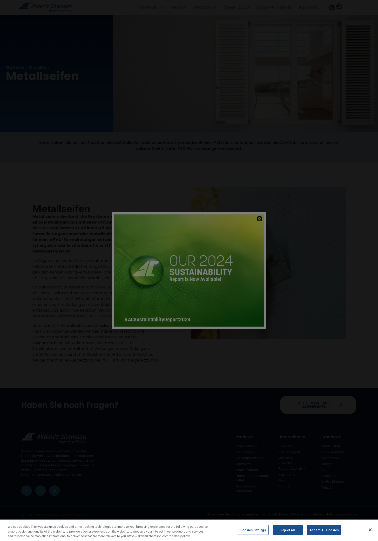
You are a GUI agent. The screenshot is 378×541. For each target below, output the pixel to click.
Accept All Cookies (324, 532)
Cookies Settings (253, 532)
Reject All (287, 532)
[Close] (370, 532)
